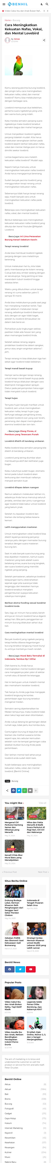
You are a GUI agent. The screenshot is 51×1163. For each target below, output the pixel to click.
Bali (25, 1094)
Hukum (25, 1123)
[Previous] (44, 11)
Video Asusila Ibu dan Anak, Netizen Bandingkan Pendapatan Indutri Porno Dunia (14, 1038)
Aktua (25, 1084)
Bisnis (25, 1099)
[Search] (47, 4)
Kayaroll (25, 1133)
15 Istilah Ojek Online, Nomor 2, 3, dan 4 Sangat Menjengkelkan (36, 1036)
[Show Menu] (3, 4)
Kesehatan (25, 1142)
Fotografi (25, 1108)
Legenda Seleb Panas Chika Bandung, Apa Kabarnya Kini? (34, 1006)
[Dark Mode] (42, 4)
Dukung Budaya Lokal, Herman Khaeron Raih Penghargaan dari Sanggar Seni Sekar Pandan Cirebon (14, 907)
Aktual (25, 1089)
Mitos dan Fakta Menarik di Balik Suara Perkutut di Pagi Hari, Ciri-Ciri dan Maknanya (36, 827)
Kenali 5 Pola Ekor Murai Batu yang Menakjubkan (14, 857)
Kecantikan (25, 1138)
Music (25, 1157)
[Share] (44, 40)
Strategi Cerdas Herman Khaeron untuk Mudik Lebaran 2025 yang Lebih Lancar (36, 943)
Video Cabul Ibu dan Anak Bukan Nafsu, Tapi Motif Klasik (23, 11)
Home (8, 20)
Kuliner (25, 1152)
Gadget (25, 1113)
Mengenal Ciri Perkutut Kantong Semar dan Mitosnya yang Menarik (14, 827)
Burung (16, 20)
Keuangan (25, 1147)
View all (42, 803)
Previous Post (10, 872)
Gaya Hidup (25, 1118)
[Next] (47, 11)
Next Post (42, 872)
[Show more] (35, 790)
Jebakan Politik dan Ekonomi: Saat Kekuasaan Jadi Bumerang (14, 942)
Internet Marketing (25, 1128)
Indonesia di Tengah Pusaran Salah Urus (35, 903)
